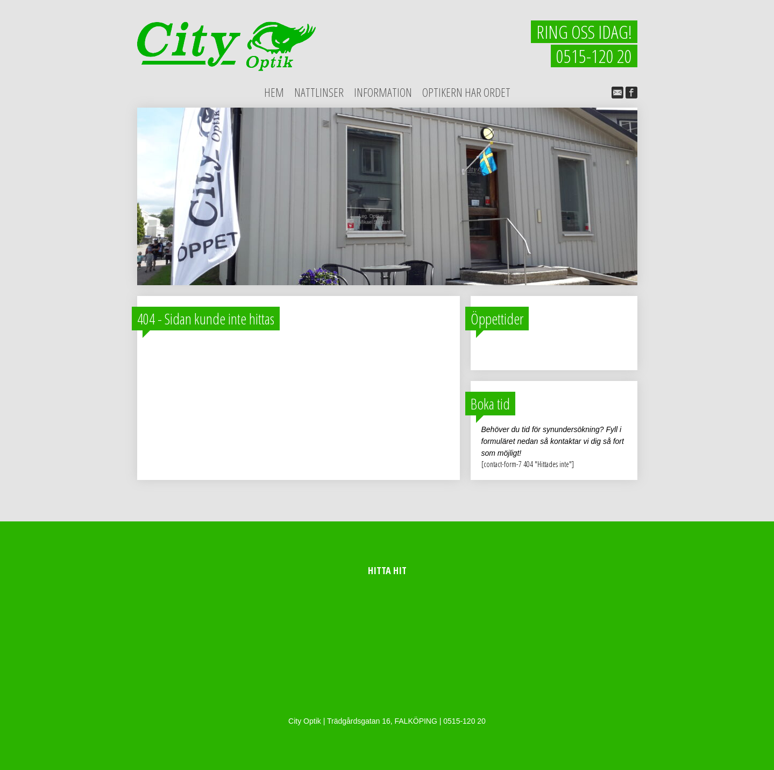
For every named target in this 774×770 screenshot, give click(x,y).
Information (383, 92)
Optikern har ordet (466, 92)
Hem (274, 92)
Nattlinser (319, 92)
